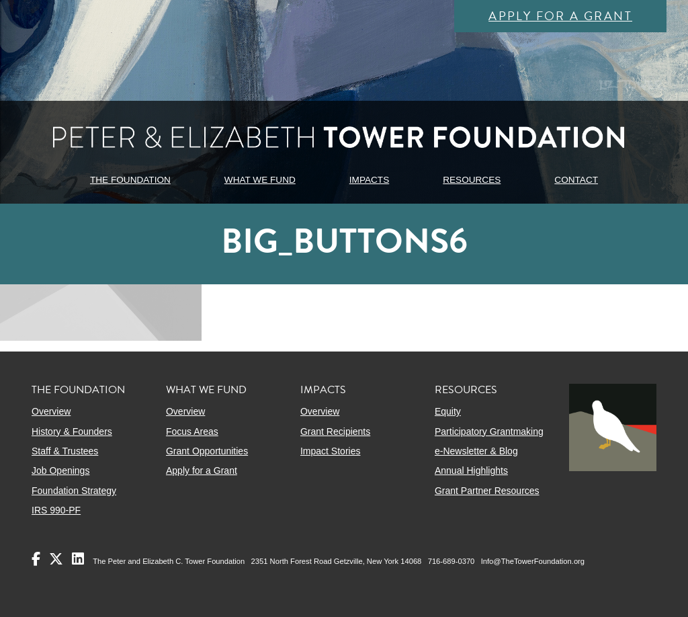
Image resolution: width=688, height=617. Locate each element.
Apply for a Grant (560, 16)
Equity (448, 411)
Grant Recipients (335, 431)
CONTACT (576, 180)
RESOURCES (472, 180)
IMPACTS (369, 180)
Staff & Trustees (65, 451)
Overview (51, 411)
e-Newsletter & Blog (476, 451)
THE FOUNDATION (130, 180)
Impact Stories (330, 451)
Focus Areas (192, 431)
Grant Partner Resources (487, 490)
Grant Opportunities (207, 451)
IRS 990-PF (56, 510)
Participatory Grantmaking (489, 431)
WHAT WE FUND (260, 180)
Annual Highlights (471, 470)
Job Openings (60, 470)
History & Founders (72, 431)
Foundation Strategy (74, 490)
